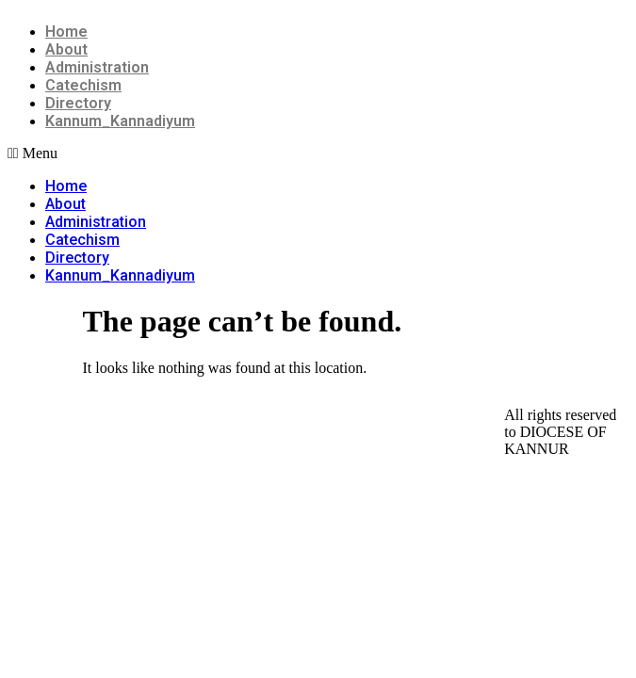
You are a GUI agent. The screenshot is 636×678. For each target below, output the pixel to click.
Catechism (83, 85)
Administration (97, 67)
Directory (78, 103)
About (66, 49)
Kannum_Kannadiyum (120, 121)
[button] (318, 153)
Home (66, 31)
